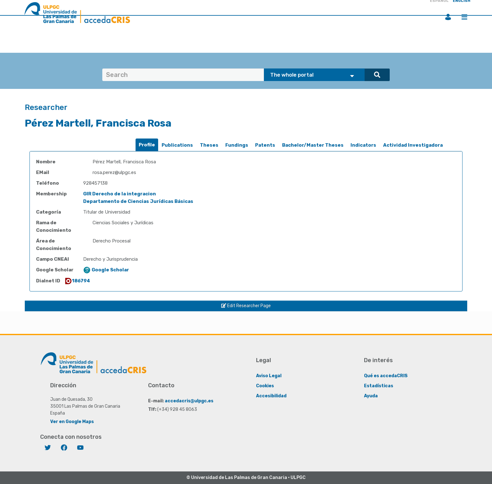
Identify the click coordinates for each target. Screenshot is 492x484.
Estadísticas (378, 386)
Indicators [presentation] (363, 145)
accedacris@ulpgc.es (189, 401)
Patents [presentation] (265, 145)
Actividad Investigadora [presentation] (413, 145)
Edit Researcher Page (246, 305)
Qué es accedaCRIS (386, 375)
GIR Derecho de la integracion (119, 194)
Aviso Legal (268, 375)
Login (448, 17)
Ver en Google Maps (72, 421)
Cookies (265, 386)
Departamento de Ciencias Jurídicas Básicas (138, 201)
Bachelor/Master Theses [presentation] (313, 145)
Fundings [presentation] (236, 145)
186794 (77, 281)
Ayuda (371, 396)
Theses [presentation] (209, 145)
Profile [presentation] (147, 145)
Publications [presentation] (177, 145)
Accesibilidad (271, 396)
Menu (464, 17)
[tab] (147, 145)
